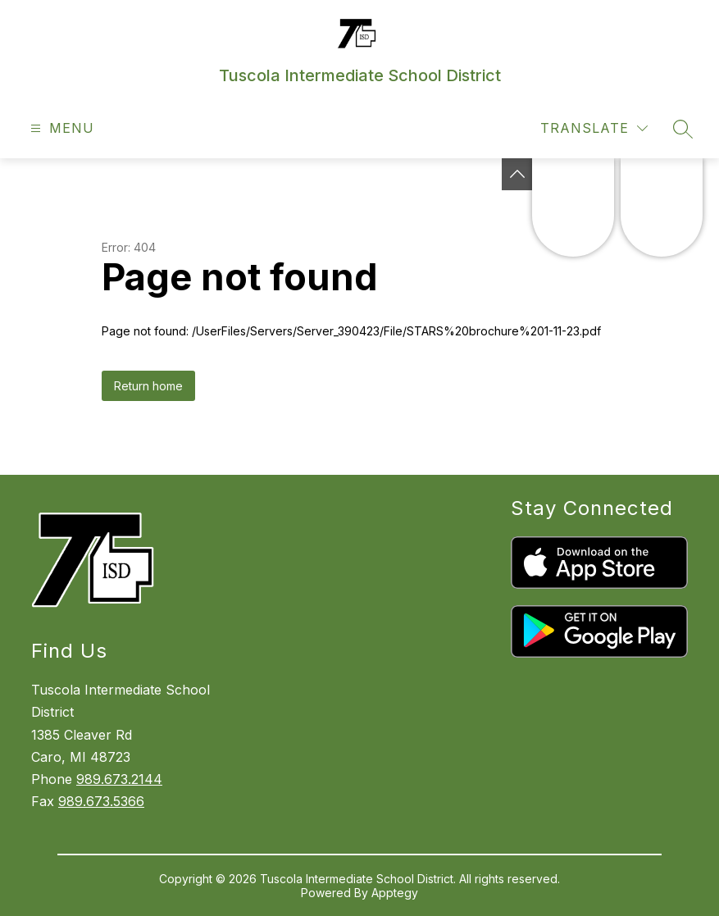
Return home (148, 386)
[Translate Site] (594, 128)
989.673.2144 (119, 779)
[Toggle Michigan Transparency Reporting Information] (517, 174)
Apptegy (394, 893)
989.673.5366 (101, 801)
